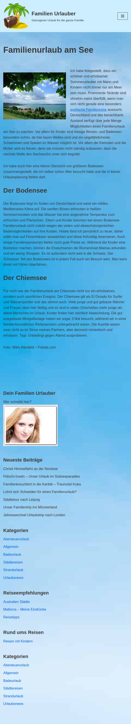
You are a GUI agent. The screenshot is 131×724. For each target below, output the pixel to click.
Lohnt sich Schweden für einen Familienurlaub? (40, 492)
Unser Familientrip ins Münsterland (30, 507)
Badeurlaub (12, 554)
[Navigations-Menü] (123, 16)
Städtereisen (13, 562)
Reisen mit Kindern (18, 641)
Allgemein (10, 547)
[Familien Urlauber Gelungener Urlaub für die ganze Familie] (43, 16)
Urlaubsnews (13, 578)
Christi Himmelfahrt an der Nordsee (30, 469)
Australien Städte (16, 602)
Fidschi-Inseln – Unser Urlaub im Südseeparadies (41, 476)
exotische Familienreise (88, 109)
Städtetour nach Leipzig (21, 499)
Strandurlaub (13, 570)
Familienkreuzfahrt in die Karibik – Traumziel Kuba (42, 484)
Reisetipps (11, 617)
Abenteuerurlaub (16, 539)
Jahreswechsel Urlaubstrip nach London (34, 515)
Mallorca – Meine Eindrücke (24, 609)
